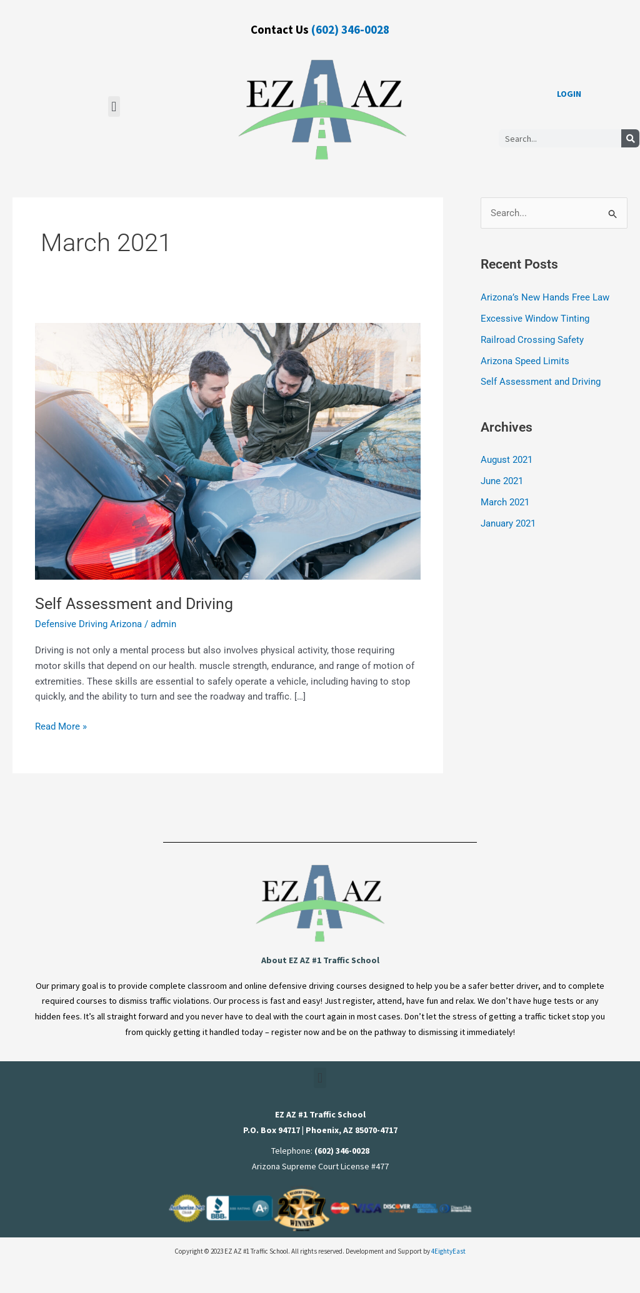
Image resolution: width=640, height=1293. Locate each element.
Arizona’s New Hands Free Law (545, 298)
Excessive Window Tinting (535, 318)
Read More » (61, 725)
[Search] (630, 138)
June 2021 (502, 481)
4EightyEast (448, 1251)
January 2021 (508, 522)
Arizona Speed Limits (525, 361)
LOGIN (569, 93)
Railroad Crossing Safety (532, 339)
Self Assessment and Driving (137, 603)
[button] (114, 106)
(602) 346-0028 (350, 29)
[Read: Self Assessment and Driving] (228, 450)
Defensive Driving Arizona (88, 624)
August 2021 (506, 459)
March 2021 (505, 502)
